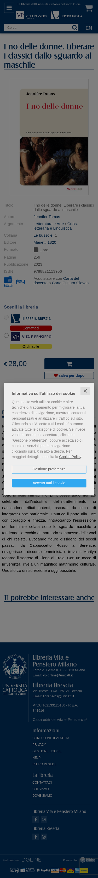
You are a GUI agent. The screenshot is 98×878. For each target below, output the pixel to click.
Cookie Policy (70, 457)
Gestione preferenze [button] (49, 469)
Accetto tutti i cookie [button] (49, 483)
